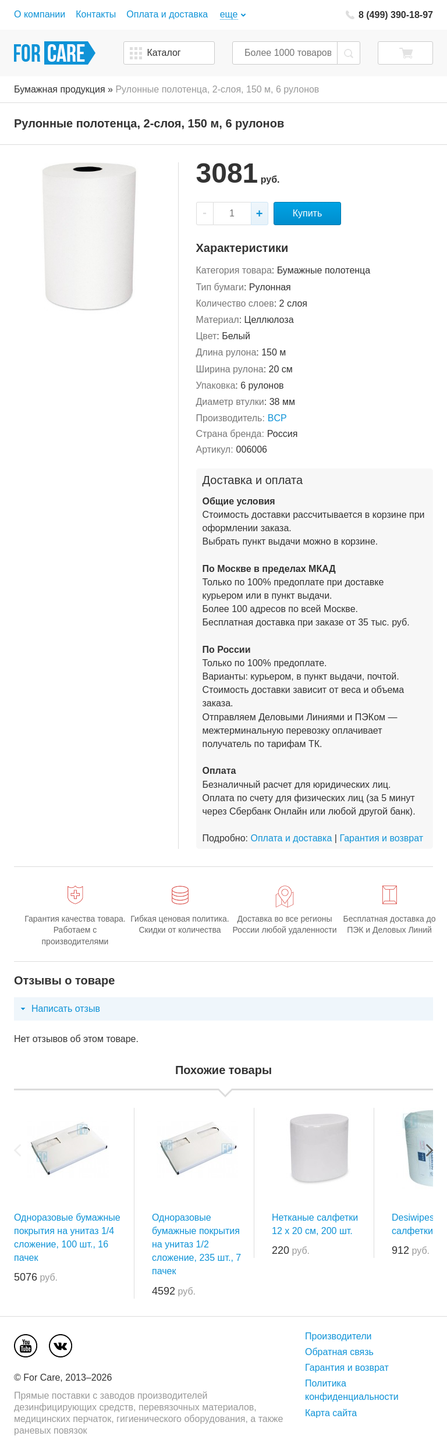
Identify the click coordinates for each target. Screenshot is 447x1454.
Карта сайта (331, 1413)
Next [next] (429, 1150)
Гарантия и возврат (381, 838)
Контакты (96, 14)
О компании (39, 14)
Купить (307, 213)
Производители (338, 1336)
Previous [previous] (17, 1150)
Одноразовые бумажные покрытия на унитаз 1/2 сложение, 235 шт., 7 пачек (196, 1245)
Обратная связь (339, 1352)
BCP (277, 418)
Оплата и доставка (167, 14)
